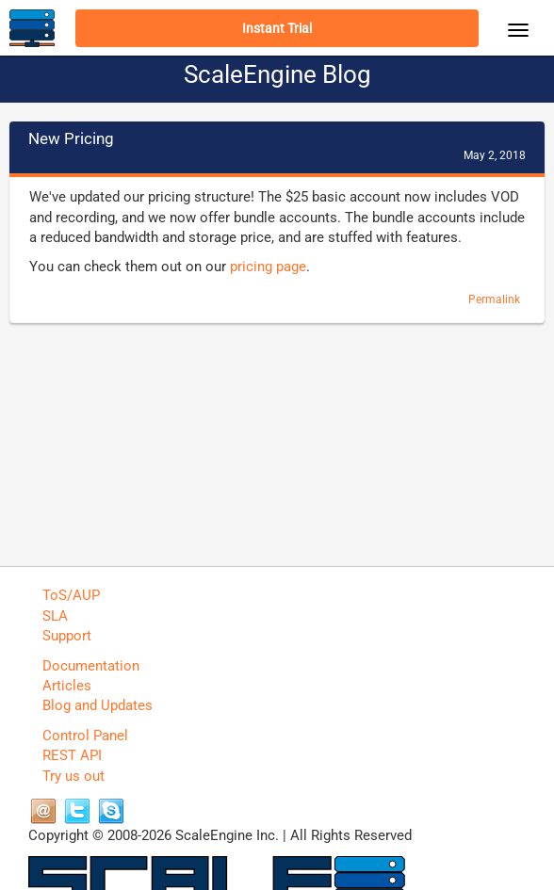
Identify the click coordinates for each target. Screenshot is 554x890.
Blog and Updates (97, 705)
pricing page (268, 266)
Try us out (73, 776)
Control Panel (85, 735)
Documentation (90, 665)
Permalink (494, 299)
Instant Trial (277, 28)
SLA (55, 615)
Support (66, 635)
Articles (66, 685)
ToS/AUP (71, 595)
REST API (72, 755)
